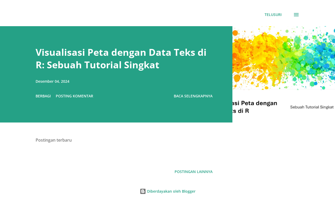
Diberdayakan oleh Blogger (168, 191)
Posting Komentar (74, 95)
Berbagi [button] (43, 95)
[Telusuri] (273, 15)
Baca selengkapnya (193, 95)
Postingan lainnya (194, 171)
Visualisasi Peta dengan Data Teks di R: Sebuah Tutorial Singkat (121, 58)
